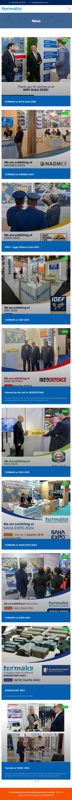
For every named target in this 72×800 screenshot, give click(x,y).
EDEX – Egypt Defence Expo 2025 (22, 247)
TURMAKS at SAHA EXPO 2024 (21, 545)
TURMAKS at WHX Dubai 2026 (20, 101)
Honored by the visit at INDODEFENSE (24, 392)
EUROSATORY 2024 (15, 690)
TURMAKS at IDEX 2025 (17, 472)
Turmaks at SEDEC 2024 (17, 768)
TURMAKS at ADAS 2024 (17, 617)
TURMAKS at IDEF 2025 (17, 320)
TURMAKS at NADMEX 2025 (19, 174)
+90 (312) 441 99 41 (17, 2)
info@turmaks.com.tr (38, 2)
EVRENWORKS (48, 795)
